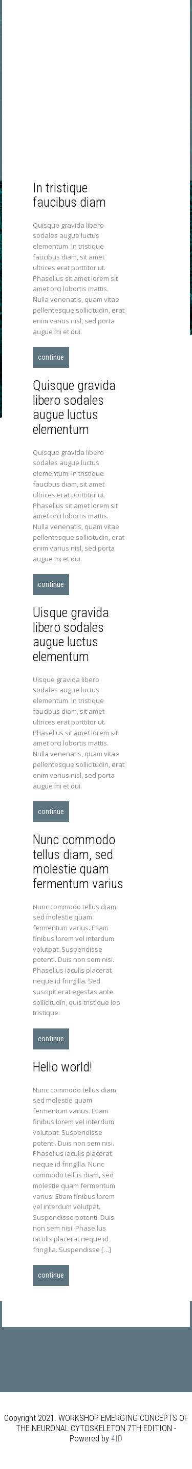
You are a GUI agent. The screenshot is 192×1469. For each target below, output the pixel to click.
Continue (51, 357)
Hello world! (62, 1067)
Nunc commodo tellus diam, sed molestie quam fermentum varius (78, 861)
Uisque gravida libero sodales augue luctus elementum (71, 634)
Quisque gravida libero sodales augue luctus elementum (74, 407)
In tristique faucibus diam (69, 195)
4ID (116, 1438)
